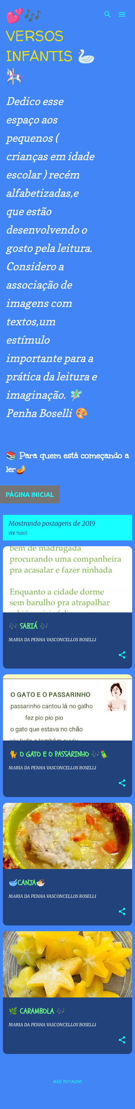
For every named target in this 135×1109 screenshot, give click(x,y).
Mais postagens (67, 1082)
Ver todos (18, 533)
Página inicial (30, 494)
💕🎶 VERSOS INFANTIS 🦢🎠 (50, 46)
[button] (122, 655)
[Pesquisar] (107, 14)
